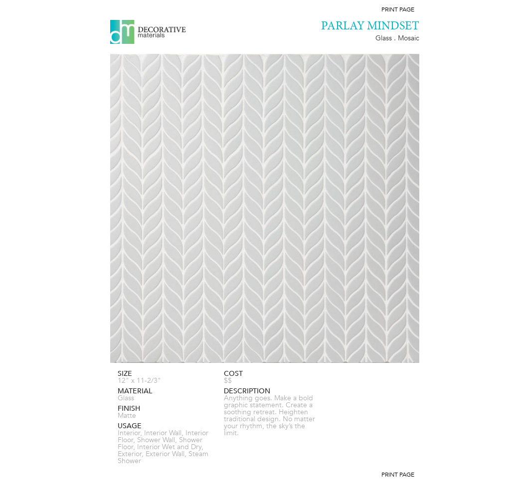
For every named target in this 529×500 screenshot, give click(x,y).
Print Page (397, 9)
